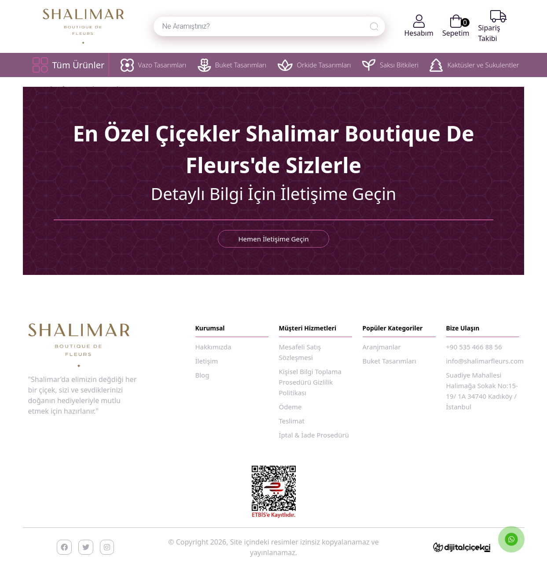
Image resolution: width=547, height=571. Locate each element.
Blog (202, 375)
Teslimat (292, 420)
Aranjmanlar (382, 346)
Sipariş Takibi (492, 26)
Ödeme (290, 406)
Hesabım (418, 26)
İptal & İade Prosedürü (314, 434)
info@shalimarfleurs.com (485, 360)
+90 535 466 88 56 (474, 346)
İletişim (206, 360)
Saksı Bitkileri (390, 65)
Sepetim (456, 26)
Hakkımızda (213, 346)
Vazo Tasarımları (154, 65)
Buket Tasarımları (232, 65)
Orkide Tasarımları (314, 65)
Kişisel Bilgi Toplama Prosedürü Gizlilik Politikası (310, 382)
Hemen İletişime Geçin (273, 239)
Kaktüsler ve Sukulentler (474, 65)
